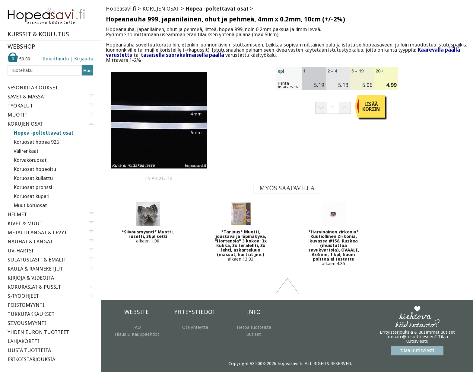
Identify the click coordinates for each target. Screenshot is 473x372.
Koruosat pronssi (33, 187)
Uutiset (253, 334)
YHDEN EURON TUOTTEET (38, 332)
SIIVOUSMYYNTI (27, 323)
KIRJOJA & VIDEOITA (31, 278)
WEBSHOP (21, 46)
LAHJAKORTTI (23, 341)
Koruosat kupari (31, 196)
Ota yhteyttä (195, 327)
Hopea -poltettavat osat (44, 133)
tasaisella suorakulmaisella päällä (182, 55)
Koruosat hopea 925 (36, 142)
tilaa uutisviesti (417, 350)
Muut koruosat (30, 205)
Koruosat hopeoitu (35, 169)
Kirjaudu (84, 59)
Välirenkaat (26, 151)
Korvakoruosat (30, 160)
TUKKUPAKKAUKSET (31, 314)
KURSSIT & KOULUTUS (38, 34)
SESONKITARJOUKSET (33, 88)
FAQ (136, 327)
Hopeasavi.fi (121, 8)
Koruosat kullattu (33, 178)
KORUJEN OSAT (160, 8)
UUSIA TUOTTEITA (29, 350)
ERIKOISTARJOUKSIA (31, 359)
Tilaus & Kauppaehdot (136, 334)
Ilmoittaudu (56, 59)
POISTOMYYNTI (26, 305)
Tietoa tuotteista (253, 327)
